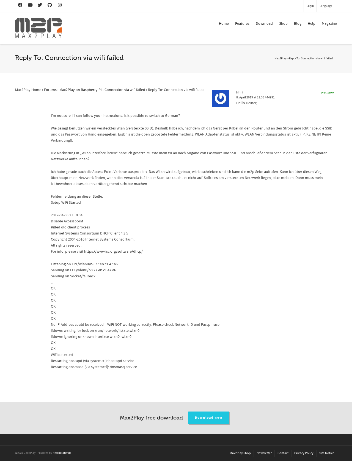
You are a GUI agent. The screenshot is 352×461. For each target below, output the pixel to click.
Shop (283, 23)
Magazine (329, 23)
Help (311, 23)
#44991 (270, 97)
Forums (50, 89)
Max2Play (280, 58)
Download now (209, 417)
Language (326, 6)
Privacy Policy (304, 453)
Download (264, 23)
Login (310, 6)
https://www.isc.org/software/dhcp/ (113, 251)
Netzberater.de (62, 453)
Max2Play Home (28, 89)
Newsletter (264, 453)
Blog (297, 23)
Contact (282, 453)
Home (224, 23)
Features (242, 23)
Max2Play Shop (240, 453)
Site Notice (326, 453)
